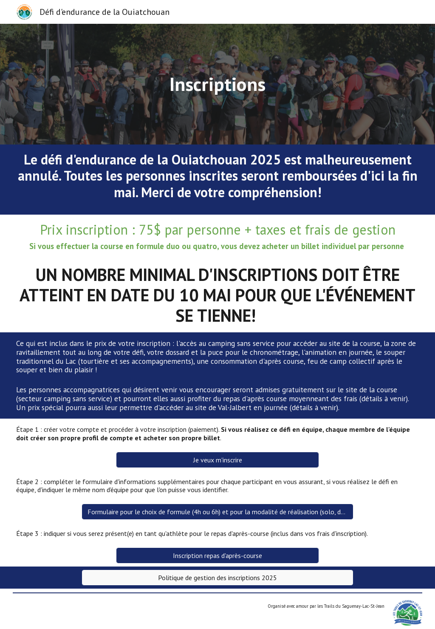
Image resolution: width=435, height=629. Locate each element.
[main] (217, 84)
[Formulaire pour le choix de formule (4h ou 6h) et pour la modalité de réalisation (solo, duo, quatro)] (217, 512)
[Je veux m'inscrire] (217, 460)
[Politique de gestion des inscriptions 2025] (217, 578)
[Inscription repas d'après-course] (217, 555)
